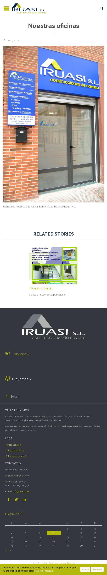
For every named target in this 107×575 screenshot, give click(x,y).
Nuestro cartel (41, 288)
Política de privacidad (16, 456)
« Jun (8, 550)
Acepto (85, 569)
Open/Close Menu (6, 8)
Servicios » (17, 354)
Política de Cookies (15, 450)
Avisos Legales (13, 445)
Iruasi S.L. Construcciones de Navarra (57, 563)
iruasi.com (21, 491)
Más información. (43, 570)
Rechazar (97, 569)
